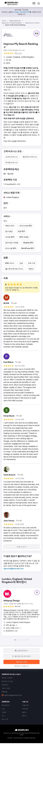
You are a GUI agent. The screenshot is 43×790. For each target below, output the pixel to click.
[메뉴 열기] (38, 3)
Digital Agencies (15, 21)
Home (4, 21)
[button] (36, 33)
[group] (21, 609)
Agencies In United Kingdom (12, 23)
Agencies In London (32, 23)
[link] (34, 3)
